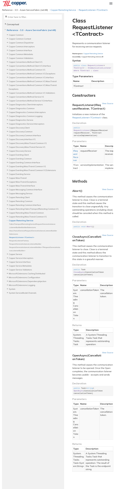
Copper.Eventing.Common (20, 158)
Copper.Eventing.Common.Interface (24, 162)
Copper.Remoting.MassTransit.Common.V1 (28, 216)
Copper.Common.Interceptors (22, 46)
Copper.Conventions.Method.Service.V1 (26, 97)
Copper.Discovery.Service (20, 151)
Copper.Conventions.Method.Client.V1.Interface (30, 66)
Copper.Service (15, 254)
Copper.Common (16, 35)
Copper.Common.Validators (21, 58)
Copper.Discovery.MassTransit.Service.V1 (27, 147)
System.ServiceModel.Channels (22, 293)
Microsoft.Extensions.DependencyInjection (27, 281)
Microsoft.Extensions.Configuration (24, 277)
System (12, 289)
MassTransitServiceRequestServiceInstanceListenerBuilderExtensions (33, 232)
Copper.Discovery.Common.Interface (25, 135)
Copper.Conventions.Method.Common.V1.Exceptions (32, 73)
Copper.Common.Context (20, 39)
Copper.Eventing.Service (19, 174)
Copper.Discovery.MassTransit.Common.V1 (28, 143)
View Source (107, 103)
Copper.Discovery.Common (21, 131)
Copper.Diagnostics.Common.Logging (25, 116)
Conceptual (13, 24)
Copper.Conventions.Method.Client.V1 (25, 62)
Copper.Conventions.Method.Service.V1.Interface (30, 100)
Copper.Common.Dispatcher (21, 42)
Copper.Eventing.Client (19, 155)
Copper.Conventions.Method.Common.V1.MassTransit (33, 81)
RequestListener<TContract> (93, 10)
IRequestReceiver (75, 155)
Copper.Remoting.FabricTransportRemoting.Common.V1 (34, 209)
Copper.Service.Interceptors (21, 258)
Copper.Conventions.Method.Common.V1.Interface (31, 77)
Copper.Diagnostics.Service (21, 120)
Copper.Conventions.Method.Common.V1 (27, 69)
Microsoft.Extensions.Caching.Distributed (27, 273)
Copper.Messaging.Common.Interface (25, 189)
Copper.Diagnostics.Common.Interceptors (27, 112)
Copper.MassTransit (18, 178)
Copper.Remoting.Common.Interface (25, 205)
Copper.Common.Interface (20, 50)
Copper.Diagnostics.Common (22, 108)
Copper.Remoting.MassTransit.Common (26, 213)
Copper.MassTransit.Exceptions (23, 182)
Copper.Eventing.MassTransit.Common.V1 (27, 166)
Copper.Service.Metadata (20, 266)
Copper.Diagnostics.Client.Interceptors (26, 104)
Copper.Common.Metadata (21, 54)
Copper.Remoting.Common (21, 201)
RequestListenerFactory (19, 241)
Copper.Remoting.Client (19, 197)
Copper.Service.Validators (20, 269)
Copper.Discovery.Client (19, 127)
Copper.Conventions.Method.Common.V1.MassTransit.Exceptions (33, 87)
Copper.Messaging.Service (20, 193)
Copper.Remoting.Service (63, 10)
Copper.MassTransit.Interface (22, 185)
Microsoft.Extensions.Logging (22, 285)
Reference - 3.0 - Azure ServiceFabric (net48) (31, 30)
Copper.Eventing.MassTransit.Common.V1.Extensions (32, 170)
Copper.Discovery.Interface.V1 (22, 139)
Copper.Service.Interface (20, 262)
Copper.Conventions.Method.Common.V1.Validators (32, 93)
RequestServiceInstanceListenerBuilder (25, 244)
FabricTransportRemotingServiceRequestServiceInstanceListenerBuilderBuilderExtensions (32, 225)
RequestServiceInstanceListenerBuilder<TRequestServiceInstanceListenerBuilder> (34, 249)
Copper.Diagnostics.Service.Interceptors (26, 124)
